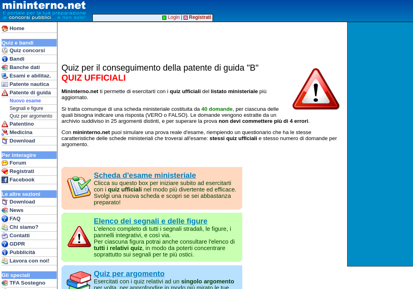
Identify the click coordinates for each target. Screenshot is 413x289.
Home (13, 28)
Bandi (13, 59)
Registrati (18, 171)
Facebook (18, 180)
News (13, 210)
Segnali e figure (26, 108)
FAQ (11, 219)
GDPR (13, 244)
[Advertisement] (381, 144)
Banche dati (21, 67)
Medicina (17, 132)
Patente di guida (26, 93)
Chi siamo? (20, 227)
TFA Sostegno (23, 283)
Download (18, 141)
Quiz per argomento (31, 116)
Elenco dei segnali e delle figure (150, 221)
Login (171, 17)
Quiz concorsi (23, 50)
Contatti (16, 235)
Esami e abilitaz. (26, 76)
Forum (14, 163)
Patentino (18, 124)
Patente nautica (25, 84)
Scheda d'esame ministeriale (145, 175)
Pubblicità (18, 252)
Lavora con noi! (25, 261)
